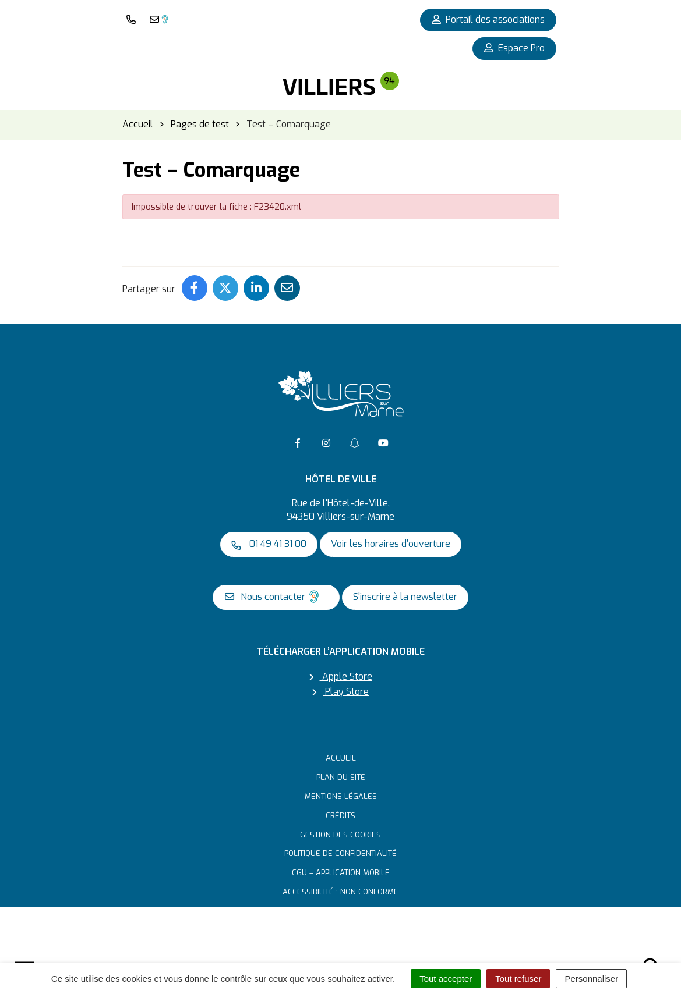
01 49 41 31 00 (268, 544)
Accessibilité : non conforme (340, 892)
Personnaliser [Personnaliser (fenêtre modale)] (591, 979)
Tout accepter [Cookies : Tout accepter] (445, 979)
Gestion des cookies (340, 835)
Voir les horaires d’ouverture (390, 544)
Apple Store (340, 676)
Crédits (340, 816)
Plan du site (340, 777)
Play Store (340, 692)
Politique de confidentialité (340, 853)
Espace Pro (514, 48)
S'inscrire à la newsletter (405, 597)
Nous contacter (273, 596)
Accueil (341, 758)
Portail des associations (488, 19)
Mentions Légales (341, 796)
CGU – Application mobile (341, 873)
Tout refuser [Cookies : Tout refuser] (518, 979)
